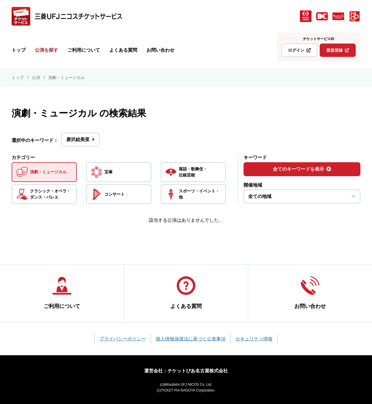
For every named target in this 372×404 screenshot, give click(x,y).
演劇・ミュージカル (66, 77)
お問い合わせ (160, 50)
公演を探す (46, 50)
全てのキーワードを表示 (302, 169)
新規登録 (337, 50)
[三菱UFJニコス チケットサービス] (67, 16)
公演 (36, 77)
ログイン (299, 50)
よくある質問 (123, 50)
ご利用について (83, 50)
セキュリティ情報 (254, 337)
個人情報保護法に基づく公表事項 (191, 337)
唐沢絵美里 (80, 141)
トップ (19, 50)
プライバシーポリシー (122, 337)
